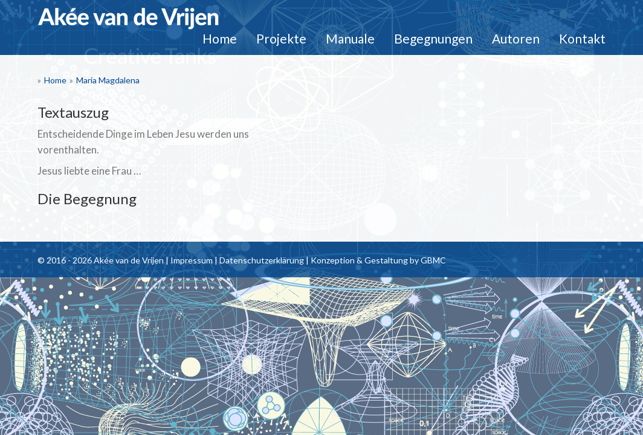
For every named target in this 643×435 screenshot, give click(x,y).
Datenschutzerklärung (261, 260)
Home (219, 38)
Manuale (350, 38)
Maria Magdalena (108, 80)
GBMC (433, 260)
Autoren (516, 38)
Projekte (281, 38)
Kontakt (582, 38)
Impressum (191, 260)
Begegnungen (433, 38)
